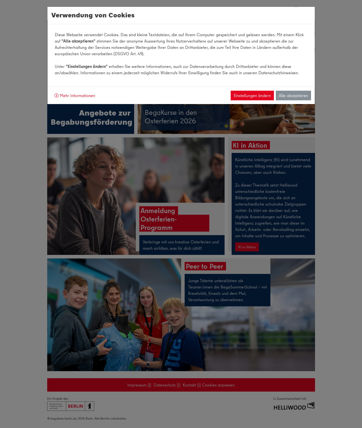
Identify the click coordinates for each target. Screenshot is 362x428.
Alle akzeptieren (293, 95)
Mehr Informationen (74, 95)
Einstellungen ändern (252, 95)
